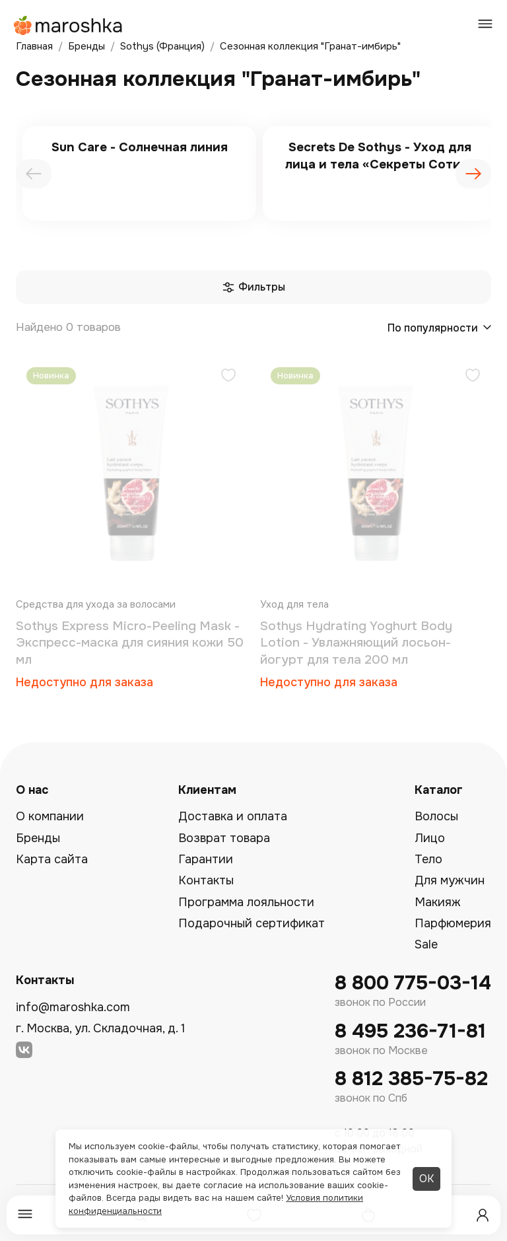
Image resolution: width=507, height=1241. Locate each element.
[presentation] (33, 173)
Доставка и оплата (232, 816)
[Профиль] (482, 1215)
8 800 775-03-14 (413, 983)
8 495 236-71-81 (410, 1031)
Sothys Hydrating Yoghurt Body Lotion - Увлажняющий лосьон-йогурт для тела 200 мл (356, 643)
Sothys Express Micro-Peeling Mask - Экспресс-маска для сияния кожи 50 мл (130, 643)
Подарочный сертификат (251, 923)
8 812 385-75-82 (411, 1079)
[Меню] (25, 1214)
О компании (50, 816)
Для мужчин (450, 880)
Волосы (436, 816)
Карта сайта (52, 859)
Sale (426, 944)
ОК (426, 1179)
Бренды (38, 838)
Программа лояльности (246, 902)
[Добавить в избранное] (228, 376)
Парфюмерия (453, 923)
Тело (428, 859)
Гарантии (205, 859)
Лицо (430, 838)
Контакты (206, 880)
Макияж (438, 902)
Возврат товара (224, 838)
